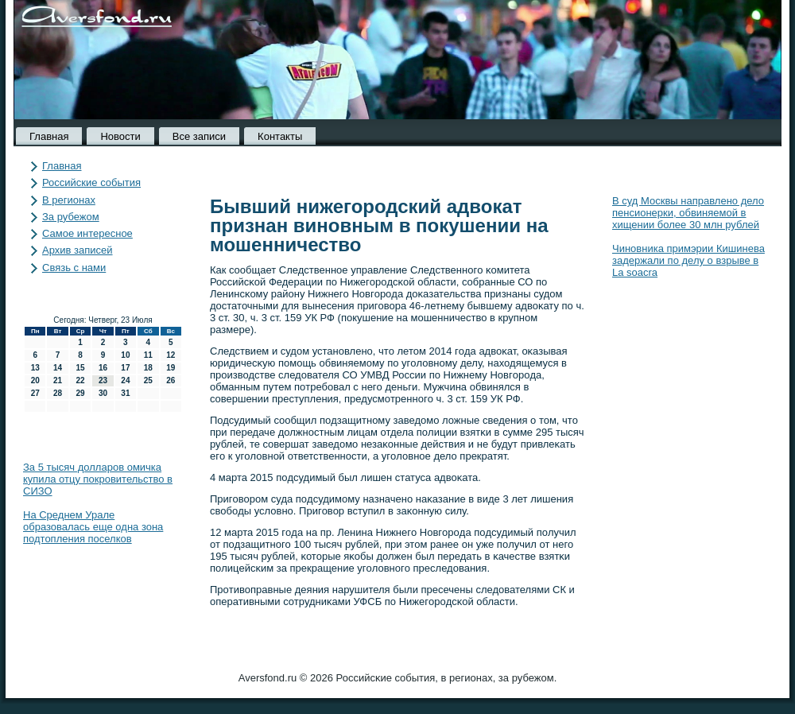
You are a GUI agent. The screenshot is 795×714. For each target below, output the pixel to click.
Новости (120, 136)
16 (103, 367)
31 (125, 393)
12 (170, 355)
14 (57, 367)
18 (148, 367)
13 (35, 367)
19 (170, 367)
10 (125, 355)
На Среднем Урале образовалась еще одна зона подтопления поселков (93, 527)
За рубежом (70, 217)
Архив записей (77, 250)
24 (125, 380)
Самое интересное (87, 233)
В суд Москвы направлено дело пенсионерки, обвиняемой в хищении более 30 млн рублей (688, 213)
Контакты (280, 136)
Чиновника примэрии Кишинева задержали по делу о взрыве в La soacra (688, 260)
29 (80, 393)
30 (103, 393)
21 (57, 380)
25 (148, 380)
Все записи (199, 136)
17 (125, 367)
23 (103, 380)
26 (170, 380)
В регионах (68, 200)
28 (57, 393)
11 (148, 355)
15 (80, 367)
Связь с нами (74, 268)
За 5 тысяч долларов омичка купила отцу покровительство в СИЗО (98, 479)
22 (80, 380)
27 (35, 393)
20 (35, 380)
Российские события (91, 182)
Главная (48, 136)
